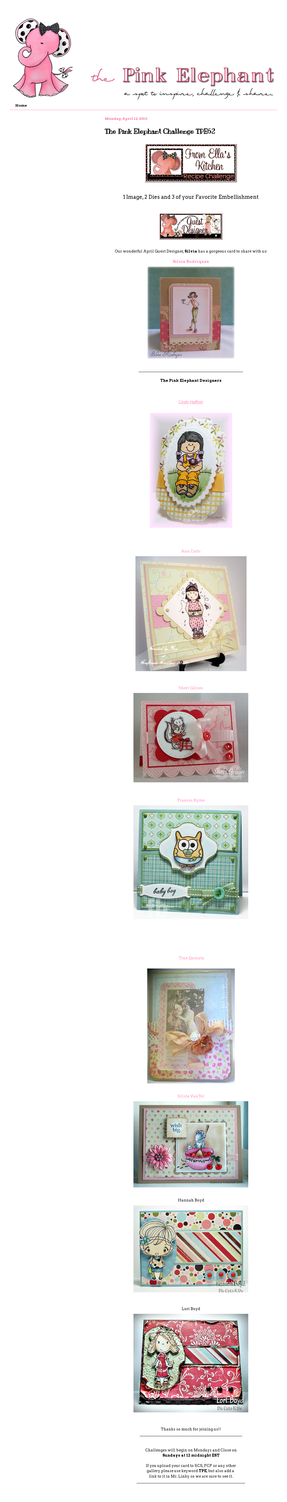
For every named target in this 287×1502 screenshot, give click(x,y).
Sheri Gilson (191, 688)
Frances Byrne (191, 800)
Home (21, 105)
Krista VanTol (191, 1096)
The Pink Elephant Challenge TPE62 (160, 131)
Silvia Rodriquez (191, 261)
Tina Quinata (191, 958)
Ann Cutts (191, 551)
